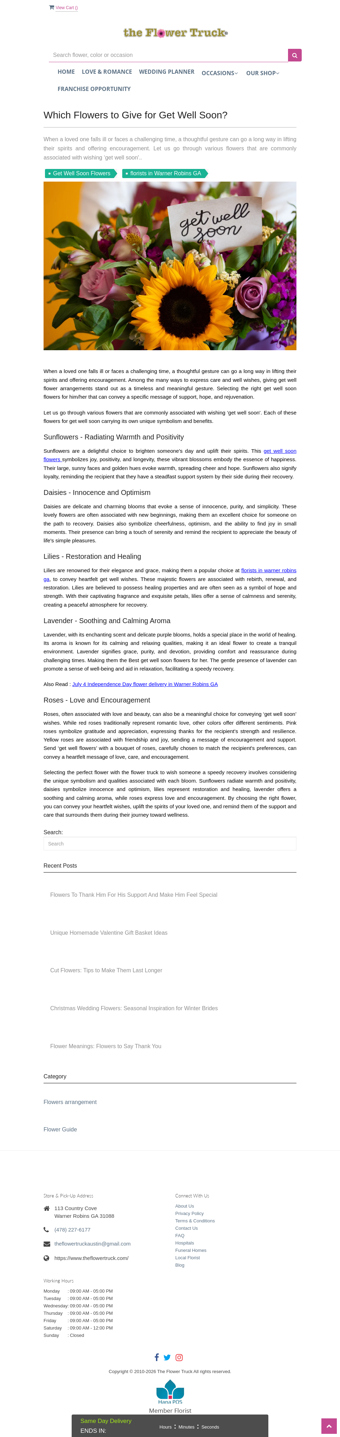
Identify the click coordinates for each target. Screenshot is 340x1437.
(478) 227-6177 (72, 1230)
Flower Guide (60, 1129)
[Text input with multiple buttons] (168, 55)
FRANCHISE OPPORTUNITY (94, 89)
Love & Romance (107, 72)
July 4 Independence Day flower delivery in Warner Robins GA (145, 684)
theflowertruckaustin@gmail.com (92, 1244)
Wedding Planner (167, 72)
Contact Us (186, 1228)
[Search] (170, 843)
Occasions (220, 73)
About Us (184, 1206)
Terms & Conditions (195, 1220)
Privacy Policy (189, 1213)
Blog (179, 1265)
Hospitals (184, 1243)
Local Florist (187, 1257)
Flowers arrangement (70, 1102)
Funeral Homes (191, 1250)
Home (66, 72)
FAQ (179, 1235)
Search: (53, 832)
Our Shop (262, 73)
